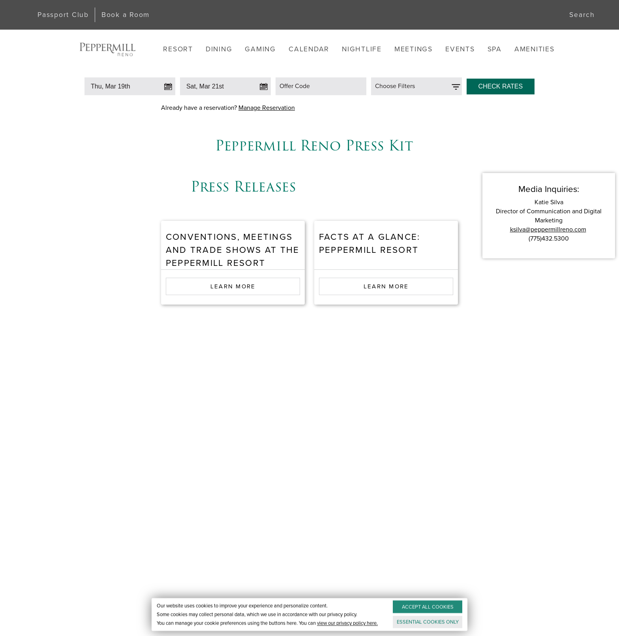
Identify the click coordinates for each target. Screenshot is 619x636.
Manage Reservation (266, 107)
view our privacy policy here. (347, 623)
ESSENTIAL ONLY (428, 622)
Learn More (233, 286)
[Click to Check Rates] (501, 84)
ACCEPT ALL (428, 607)
